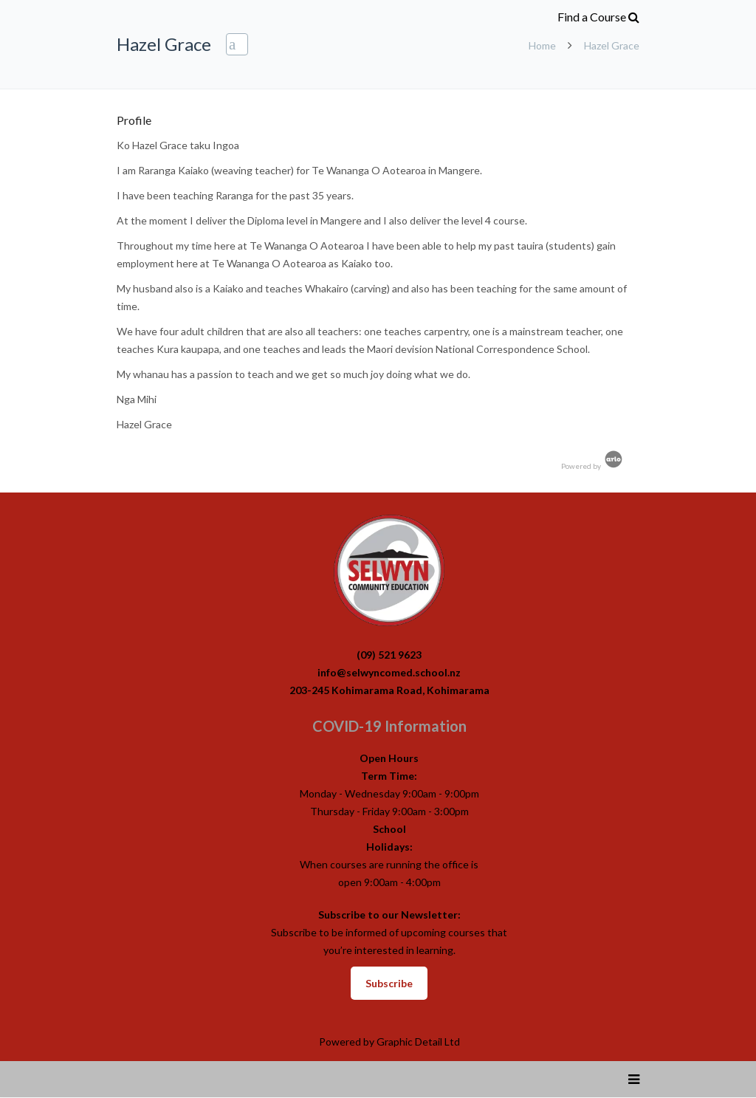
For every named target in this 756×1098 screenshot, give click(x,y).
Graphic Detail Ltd (418, 1041)
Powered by (593, 465)
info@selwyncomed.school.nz (389, 672)
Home (542, 45)
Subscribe (389, 983)
